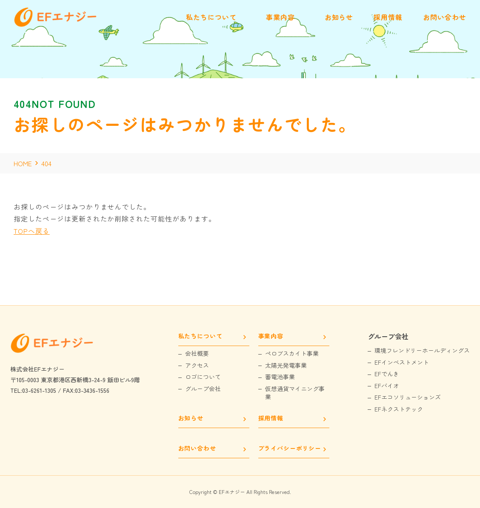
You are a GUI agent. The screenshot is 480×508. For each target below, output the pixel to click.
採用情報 (270, 418)
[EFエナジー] (56, 25)
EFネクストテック (398, 409)
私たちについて (200, 336)
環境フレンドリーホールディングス (422, 350)
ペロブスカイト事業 (292, 353)
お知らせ (190, 418)
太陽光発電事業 (286, 365)
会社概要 (197, 353)
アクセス (197, 365)
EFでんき (386, 374)
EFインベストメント (401, 362)
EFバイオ (386, 386)
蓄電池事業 (280, 377)
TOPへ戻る (32, 231)
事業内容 (270, 336)
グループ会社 (203, 389)
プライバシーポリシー (289, 448)
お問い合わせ (197, 448)
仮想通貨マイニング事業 (295, 393)
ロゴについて (203, 377)
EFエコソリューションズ (407, 397)
